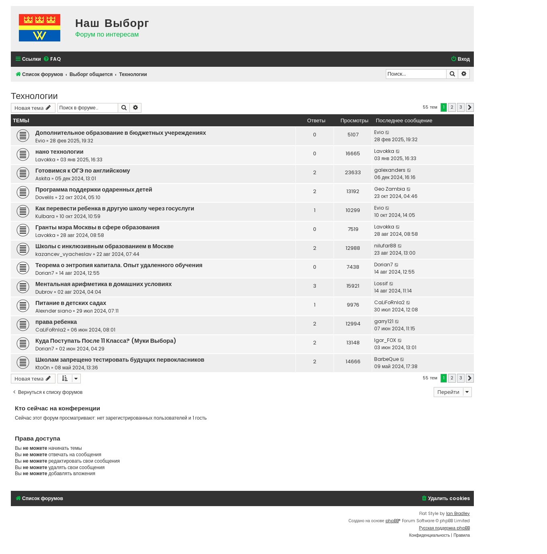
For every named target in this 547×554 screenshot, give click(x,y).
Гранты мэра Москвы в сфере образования (97, 227)
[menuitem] (52, 59)
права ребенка (56, 322)
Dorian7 (44, 273)
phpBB (392, 521)
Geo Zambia (389, 188)
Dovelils (44, 197)
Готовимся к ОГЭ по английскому (82, 171)
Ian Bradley (458, 514)
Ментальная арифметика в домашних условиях (103, 284)
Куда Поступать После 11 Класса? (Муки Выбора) (105, 341)
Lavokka (45, 159)
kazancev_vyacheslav (63, 254)
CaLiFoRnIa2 (389, 302)
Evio (40, 140)
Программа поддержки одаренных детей (93, 189)
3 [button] (460, 107)
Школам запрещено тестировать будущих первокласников (120, 360)
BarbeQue (386, 359)
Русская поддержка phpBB (444, 528)
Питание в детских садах (70, 303)
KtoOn (42, 367)
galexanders (390, 170)
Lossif (381, 283)
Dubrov (44, 291)
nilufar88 (385, 245)
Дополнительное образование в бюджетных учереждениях (120, 133)
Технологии (34, 95)
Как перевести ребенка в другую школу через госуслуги (114, 208)
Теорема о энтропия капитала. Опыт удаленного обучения (119, 265)
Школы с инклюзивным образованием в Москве (104, 246)
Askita (42, 178)
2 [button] (452, 107)
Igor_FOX (385, 340)
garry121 (383, 321)
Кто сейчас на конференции (57, 408)
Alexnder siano (53, 310)
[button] (470, 107)
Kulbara (45, 216)
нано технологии (59, 152)
